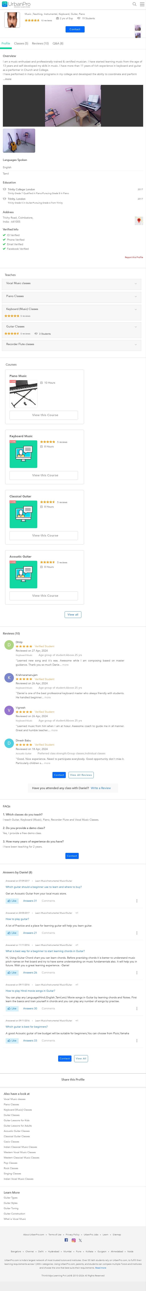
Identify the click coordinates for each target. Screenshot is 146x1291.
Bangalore (16, 1251)
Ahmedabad (117, 1251)
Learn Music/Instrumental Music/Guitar (53, 880)
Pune (78, 1251)
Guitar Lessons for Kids (16, 1120)
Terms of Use (54, 1234)
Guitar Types (10, 1197)
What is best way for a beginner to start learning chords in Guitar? (45, 951)
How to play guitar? (17, 919)
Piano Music (18, 376)
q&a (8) (58, 43)
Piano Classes (11, 1104)
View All (81, 1058)
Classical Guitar (20, 496)
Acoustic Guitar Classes (17, 1131)
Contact (59, 775)
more (65, 665)
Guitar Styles (10, 1203)
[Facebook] (66, 1241)
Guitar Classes (12, 1115)
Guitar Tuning (11, 1208)
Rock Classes (11, 1168)
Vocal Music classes (14, 1099)
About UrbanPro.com (33, 1234)
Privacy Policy (72, 1234)
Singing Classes (12, 1173)
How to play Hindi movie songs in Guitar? (30, 991)
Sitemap (117, 1234)
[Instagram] (74, 1241)
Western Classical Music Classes (21, 1157)
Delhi (41, 1251)
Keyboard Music (21, 436)
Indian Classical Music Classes (20, 1147)
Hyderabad (53, 1251)
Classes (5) (21, 43)
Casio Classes (11, 1141)
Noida (130, 1251)
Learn (105, 1234)
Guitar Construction (14, 1213)
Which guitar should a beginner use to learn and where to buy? (44, 887)
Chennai (29, 1251)
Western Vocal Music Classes (20, 1152)
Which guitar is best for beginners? (27, 1027)
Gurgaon (102, 1251)
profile (6, 43)
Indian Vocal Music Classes (18, 1179)
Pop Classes (10, 1163)
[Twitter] (80, 1241)
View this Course (43, 415)
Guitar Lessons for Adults (18, 1125)
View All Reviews (81, 775)
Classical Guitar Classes (17, 1136)
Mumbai (67, 1251)
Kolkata (89, 1251)
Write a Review (101, 788)
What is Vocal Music (15, 1219)
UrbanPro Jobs (91, 1234)
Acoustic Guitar (20, 557)
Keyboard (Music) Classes (18, 1110)
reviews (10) (40, 43)
